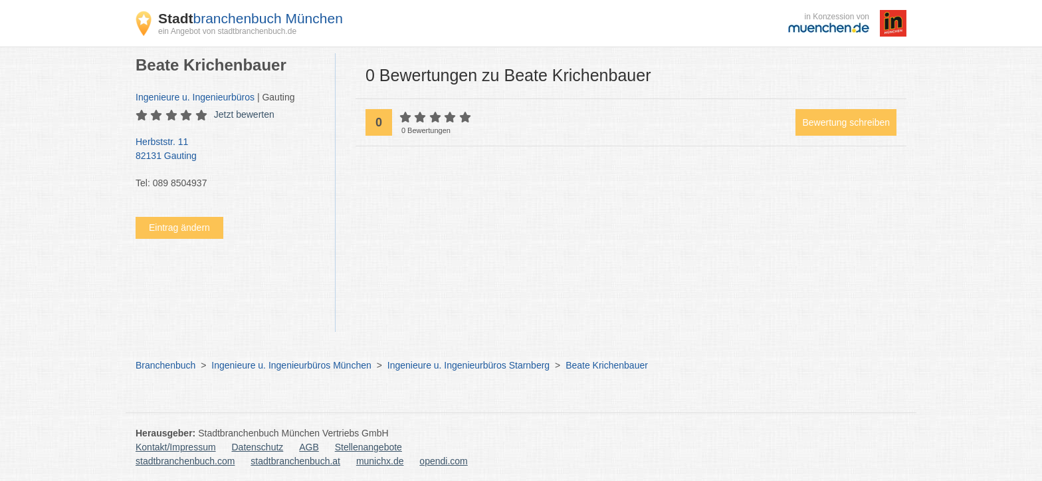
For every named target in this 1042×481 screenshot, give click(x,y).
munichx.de (380, 461)
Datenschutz (258, 447)
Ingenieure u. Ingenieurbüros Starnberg (468, 365)
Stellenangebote (368, 447)
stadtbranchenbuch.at (295, 461)
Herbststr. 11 (229, 149)
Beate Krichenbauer (607, 365)
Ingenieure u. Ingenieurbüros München (291, 365)
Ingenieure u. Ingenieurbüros (195, 97)
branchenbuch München (250, 18)
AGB (309, 447)
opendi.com (443, 461)
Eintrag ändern (179, 227)
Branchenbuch (165, 365)
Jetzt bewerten (244, 114)
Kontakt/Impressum (176, 447)
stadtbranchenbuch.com (185, 461)
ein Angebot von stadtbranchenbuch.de (227, 31)
